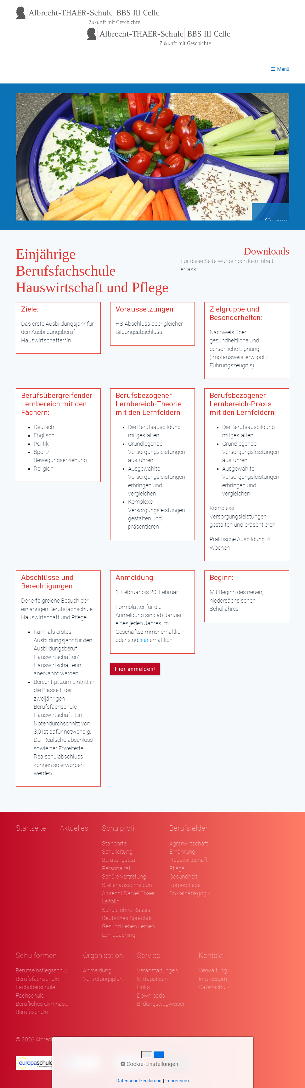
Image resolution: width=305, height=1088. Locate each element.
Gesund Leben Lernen (128, 926)
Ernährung (182, 852)
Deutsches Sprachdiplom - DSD (128, 918)
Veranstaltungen (157, 970)
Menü (283, 69)
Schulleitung (117, 852)
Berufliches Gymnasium (42, 1004)
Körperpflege (185, 885)
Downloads (151, 996)
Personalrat (116, 868)
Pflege (176, 868)
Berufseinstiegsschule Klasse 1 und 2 (42, 970)
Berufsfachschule (37, 979)
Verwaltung (213, 970)
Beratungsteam (121, 860)
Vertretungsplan (103, 979)
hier (144, 640)
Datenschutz (214, 987)
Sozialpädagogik (190, 893)
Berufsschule (32, 1012)
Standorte (114, 843)
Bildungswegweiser (161, 1004)
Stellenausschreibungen (128, 885)
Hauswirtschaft (188, 860)
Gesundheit (183, 876)
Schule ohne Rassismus (128, 910)
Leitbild (111, 901)
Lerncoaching (118, 935)
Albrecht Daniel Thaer (128, 893)
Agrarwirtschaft (188, 843)
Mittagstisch (152, 979)
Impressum (213, 979)
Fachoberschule (35, 987)
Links (143, 987)
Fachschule (30, 996)
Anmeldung (97, 970)
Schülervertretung (124, 876)
